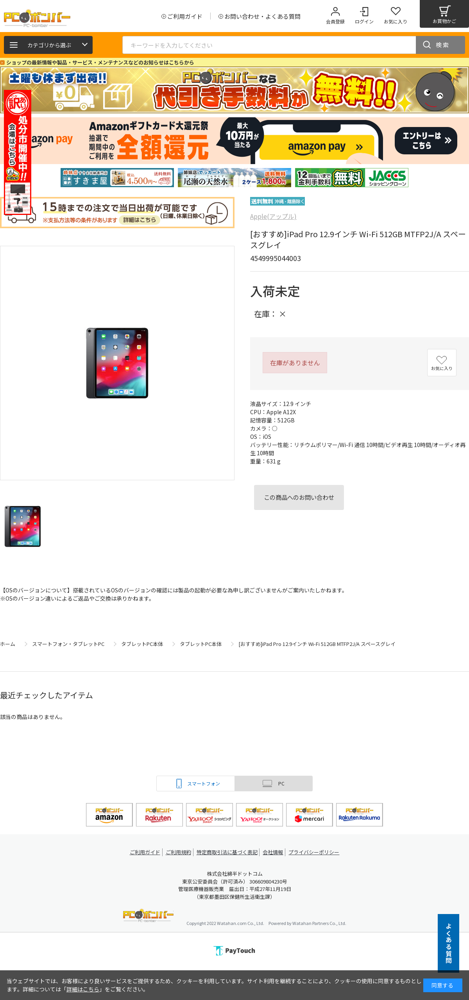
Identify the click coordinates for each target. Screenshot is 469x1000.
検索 (443, 45)
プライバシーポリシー (316, 852)
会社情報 (274, 852)
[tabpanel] (117, 177)
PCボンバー (148, 916)
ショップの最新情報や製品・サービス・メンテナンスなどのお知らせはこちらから (100, 62)
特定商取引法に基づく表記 (227, 852)
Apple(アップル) (273, 216)
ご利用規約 (178, 852)
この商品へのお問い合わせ (299, 497)
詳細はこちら (82, 989)
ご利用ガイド (143, 852)
